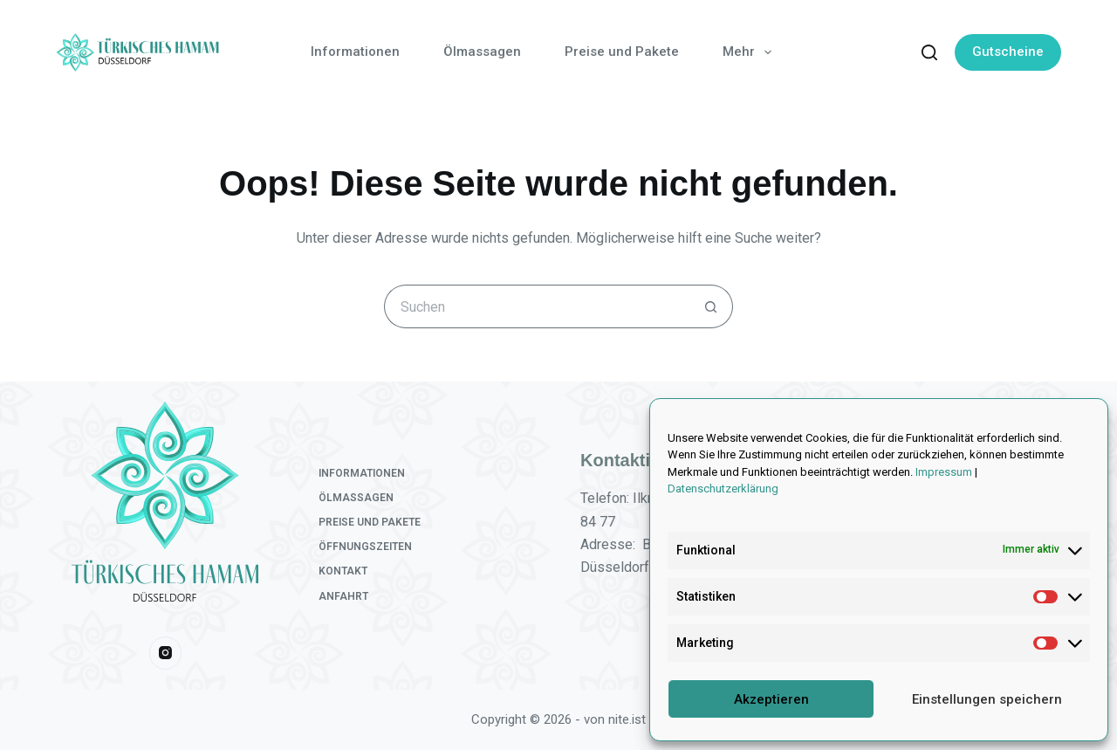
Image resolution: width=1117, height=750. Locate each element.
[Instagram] (165, 653)
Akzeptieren (771, 699)
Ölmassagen (482, 51)
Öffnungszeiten (365, 546)
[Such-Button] (711, 306)
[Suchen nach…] (536, 306)
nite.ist (627, 719)
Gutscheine (1008, 51)
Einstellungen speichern (987, 699)
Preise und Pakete (622, 51)
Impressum (943, 471)
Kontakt (343, 571)
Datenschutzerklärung (723, 488)
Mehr (750, 52)
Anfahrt (343, 596)
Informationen (355, 51)
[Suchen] (929, 52)
